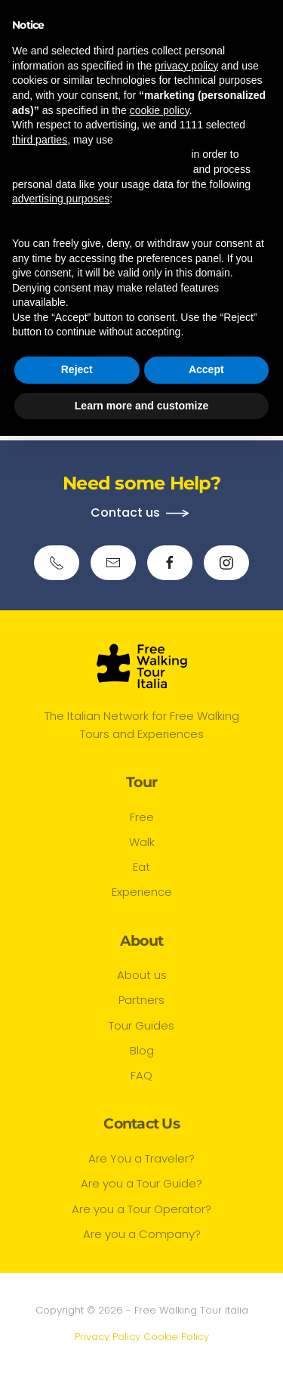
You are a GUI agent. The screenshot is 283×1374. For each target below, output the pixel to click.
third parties (39, 140)
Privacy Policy (107, 1336)
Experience (142, 892)
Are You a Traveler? (141, 1158)
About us (142, 975)
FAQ (141, 1075)
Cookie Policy (176, 1336)
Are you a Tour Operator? (141, 1209)
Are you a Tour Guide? (141, 1183)
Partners (141, 1000)
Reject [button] (77, 369)
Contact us (125, 512)
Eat (141, 867)
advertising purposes (60, 199)
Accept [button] (206, 369)
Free (142, 817)
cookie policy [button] (159, 110)
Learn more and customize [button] (141, 406)
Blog (142, 1050)
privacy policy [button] (186, 66)
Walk (142, 842)
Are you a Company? (142, 1234)
